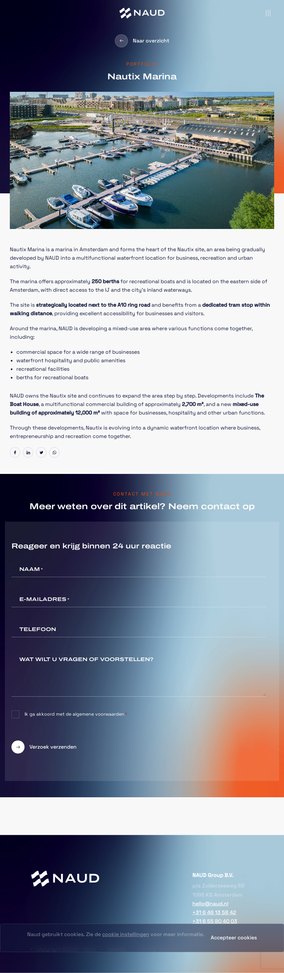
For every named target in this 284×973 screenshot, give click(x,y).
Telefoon (37, 629)
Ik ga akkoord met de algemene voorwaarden (76, 714)
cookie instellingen (125, 934)
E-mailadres (44, 599)
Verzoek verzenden (44, 747)
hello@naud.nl (210, 903)
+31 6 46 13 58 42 (214, 912)
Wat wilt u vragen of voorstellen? (86, 659)
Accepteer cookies (234, 937)
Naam (31, 569)
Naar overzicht (142, 40)
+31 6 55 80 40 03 (214, 921)
